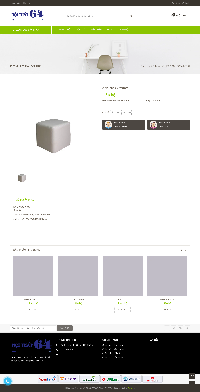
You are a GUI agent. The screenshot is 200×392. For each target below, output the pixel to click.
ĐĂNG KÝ (64, 328)
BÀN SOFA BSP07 (33, 299)
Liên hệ (124, 30)
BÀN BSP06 (78, 299)
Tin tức (111, 30)
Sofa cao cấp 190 (161, 66)
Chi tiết (33, 310)
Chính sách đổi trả (111, 353)
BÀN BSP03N (167, 299)
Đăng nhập (15, 3)
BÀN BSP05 (122, 299)
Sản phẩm (96, 30)
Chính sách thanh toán (113, 345)
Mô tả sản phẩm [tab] (25, 200)
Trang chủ (64, 30)
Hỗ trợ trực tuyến (181, 3)
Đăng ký (27, 3)
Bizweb (131, 388)
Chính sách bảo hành (112, 357)
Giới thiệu (81, 30)
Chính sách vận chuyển (113, 349)
